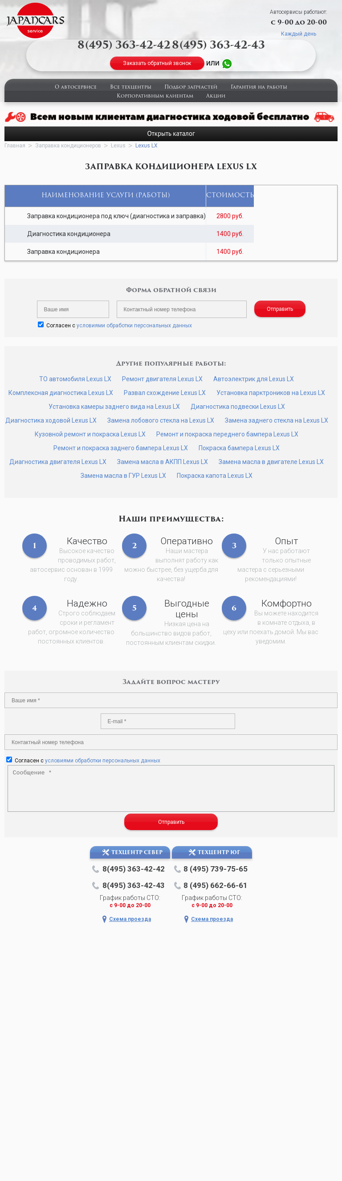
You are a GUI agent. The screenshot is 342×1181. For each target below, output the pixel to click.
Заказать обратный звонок (157, 63)
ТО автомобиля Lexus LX (75, 379)
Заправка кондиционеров (68, 146)
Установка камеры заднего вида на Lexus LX (114, 406)
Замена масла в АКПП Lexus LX (162, 461)
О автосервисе (76, 87)
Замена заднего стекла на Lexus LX (276, 420)
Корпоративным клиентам (155, 96)
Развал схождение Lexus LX (165, 392)
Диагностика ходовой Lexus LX (51, 420)
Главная (14, 146)
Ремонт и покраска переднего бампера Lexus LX (227, 434)
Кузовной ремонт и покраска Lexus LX (90, 434)
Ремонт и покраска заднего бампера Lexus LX (120, 448)
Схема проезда (130, 919)
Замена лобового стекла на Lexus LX (160, 420)
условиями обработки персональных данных (134, 325)
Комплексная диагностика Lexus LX (60, 392)
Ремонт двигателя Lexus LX (162, 379)
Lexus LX (146, 146)
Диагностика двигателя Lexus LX (57, 461)
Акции (215, 96)
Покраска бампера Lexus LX (239, 448)
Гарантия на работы (259, 87)
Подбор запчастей (190, 87)
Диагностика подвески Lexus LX (238, 406)
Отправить (280, 309)
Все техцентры (130, 87)
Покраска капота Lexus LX (214, 475)
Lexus (118, 146)
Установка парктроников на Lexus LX (270, 392)
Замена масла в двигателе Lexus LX (271, 461)
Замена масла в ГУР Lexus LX (123, 475)
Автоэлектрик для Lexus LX (253, 379)
